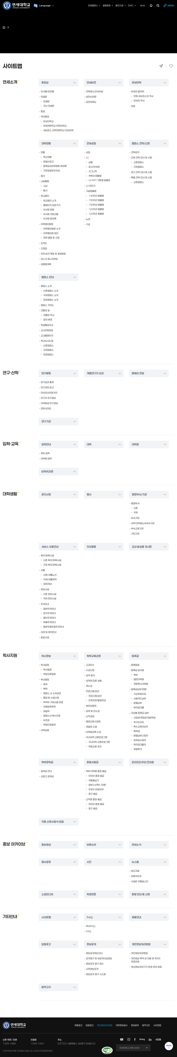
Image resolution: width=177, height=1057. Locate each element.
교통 (43, 570)
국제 (136, 512)
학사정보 (46, 656)
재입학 (46, 711)
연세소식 (137, 844)
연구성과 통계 (47, 382)
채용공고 (78, 1025)
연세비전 (92, 82)
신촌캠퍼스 (139, 162)
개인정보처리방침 (142, 944)
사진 (89, 862)
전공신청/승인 (92, 691)
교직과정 (90, 716)
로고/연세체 (94, 166)
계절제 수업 (91, 726)
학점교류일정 (49, 674)
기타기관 (135, 533)
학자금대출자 (140, 744)
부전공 (46, 720)
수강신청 (90, 670)
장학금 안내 (46, 771)
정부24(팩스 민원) (97, 784)
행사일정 (46, 862)
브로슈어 (92, 844)
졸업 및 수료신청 (51, 697)
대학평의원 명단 (50, 233)
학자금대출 (139, 707)
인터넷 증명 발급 (96, 775)
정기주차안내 (49, 613)
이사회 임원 (48, 209)
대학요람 (45, 730)
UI (87, 157)
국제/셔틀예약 (50, 579)
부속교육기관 (137, 528)
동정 (43, 111)
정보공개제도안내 (94, 953)
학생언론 (92, 894)
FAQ (90, 917)
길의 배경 (47, 319)
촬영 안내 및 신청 (141, 894)
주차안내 (45, 604)
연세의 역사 (139, 100)
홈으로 (4, 27)
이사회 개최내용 (50, 214)
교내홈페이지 (47, 335)
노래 (88, 219)
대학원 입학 (46, 458)
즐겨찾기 (171, 66)
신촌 (136, 508)
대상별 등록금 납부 (140, 712)
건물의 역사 (48, 315)
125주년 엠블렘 (96, 209)
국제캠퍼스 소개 (50, 295)
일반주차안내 (49, 608)
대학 (89, 444)
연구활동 (46, 373)
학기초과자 (139, 722)
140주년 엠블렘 (96, 195)
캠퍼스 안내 (47, 277)
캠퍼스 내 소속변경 (52, 693)
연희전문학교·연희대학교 (55, 125)
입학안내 (46, 444)
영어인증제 (91, 705)
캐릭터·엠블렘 (94, 175)
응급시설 (45, 637)
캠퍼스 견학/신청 (141, 143)
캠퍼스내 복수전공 (51, 715)
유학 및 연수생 (93, 711)
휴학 (45, 684)
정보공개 (92, 944)
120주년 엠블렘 (96, 213)
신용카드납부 (140, 698)
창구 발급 (92, 793)
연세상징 (92, 143)
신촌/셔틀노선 (50, 574)
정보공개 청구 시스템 (96, 974)
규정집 (44, 248)
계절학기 (138, 749)
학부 (136, 674)
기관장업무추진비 (51, 170)
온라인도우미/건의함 (143, 762)
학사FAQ (90, 926)
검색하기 (158, 6)
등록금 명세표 (137, 670)
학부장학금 (47, 762)
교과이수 (90, 664)
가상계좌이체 (140, 694)
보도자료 (135, 870)
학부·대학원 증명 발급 (96, 771)
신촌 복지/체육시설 (52, 560)
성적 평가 (90, 675)
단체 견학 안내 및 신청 (141, 157)
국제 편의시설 (49, 598)
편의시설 (45, 589)
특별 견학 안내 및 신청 (141, 177)
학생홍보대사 (47, 325)
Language (45, 6)
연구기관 (46, 421)
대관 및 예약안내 (48, 632)
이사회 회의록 (49, 218)
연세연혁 (137, 82)
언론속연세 (136, 876)
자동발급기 (93, 780)
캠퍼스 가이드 (47, 305)
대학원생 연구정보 (49, 403)
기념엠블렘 (91, 191)
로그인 (142, 6)
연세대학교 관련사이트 (129, 1047)
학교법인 (45, 195)
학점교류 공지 (94, 746)
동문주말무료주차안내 (53, 626)
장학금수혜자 (140, 740)
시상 (45, 186)
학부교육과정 (94, 656)
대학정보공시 (121, 1025)
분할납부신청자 (141, 735)
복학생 (137, 731)
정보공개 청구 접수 (95, 963)
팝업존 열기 (151, 6)
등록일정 (135, 664)
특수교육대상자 (141, 726)
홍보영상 (46, 844)
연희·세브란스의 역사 (143, 96)
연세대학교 (48, 121)
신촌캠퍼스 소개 (50, 290)
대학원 (135, 444)
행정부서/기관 (140, 494)
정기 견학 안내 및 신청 (141, 172)
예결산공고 (48, 161)
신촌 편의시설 (49, 594)
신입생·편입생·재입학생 (144, 717)
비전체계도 (91, 102)
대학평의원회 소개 (51, 228)
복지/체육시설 (47, 555)
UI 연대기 (90, 185)
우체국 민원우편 (96, 789)
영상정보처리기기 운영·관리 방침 (146, 966)
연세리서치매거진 (49, 392)
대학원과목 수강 (93, 732)
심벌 (90, 162)
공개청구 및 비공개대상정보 (99, 958)
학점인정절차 (49, 724)
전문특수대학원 (141, 683)
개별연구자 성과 (96, 373)
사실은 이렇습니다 (139, 881)
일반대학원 (139, 679)
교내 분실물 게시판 (142, 546)
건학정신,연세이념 (94, 91)
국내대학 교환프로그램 (96, 737)
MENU (171, 6)
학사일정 (45, 664)
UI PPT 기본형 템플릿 (99, 180)
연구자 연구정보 (48, 398)
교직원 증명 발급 (94, 799)
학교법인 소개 (49, 200)
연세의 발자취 (137, 91)
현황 (43, 152)
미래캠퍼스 (48, 354)
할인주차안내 (49, 617)
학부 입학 (45, 453)
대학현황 (46, 143)
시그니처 (92, 171)
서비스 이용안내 (50, 546)
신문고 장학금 (47, 776)
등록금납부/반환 (138, 689)
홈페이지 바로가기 (51, 205)
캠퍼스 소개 (46, 286)
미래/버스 (47, 583)
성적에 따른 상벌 (94, 680)
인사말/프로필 (47, 91)
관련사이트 (46, 408)
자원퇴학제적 (49, 706)
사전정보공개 (92, 969)
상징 (88, 152)
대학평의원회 (47, 224)
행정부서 (135, 503)
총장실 (45, 82)
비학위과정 (47, 471)
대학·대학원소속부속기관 (142, 523)
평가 (43, 176)
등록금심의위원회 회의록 (55, 166)
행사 (89, 494)
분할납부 (138, 703)
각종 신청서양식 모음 (53, 821)
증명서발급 (93, 762)
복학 (45, 688)
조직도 (44, 243)
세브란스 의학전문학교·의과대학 (58, 130)
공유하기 (161, 66)
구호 (88, 224)
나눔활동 (45, 181)
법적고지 (46, 987)
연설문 (44, 96)
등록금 (135, 656)
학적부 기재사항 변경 (53, 702)
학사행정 (45, 679)
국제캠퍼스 (139, 166)
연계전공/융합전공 (97, 700)
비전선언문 (91, 96)
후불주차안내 (49, 622)
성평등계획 (46, 264)
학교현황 (47, 157)
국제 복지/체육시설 (52, 564)
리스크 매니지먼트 (49, 259)
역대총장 (45, 116)
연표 (133, 106)
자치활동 (92, 546)
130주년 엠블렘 (96, 204)
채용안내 (137, 917)
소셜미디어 (47, 894)
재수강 (89, 686)
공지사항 (46, 494)
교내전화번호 (47, 330)
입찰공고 (46, 944)
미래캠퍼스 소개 (50, 299)
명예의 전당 (138, 373)
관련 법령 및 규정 (51, 237)
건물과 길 (45, 310)
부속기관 (135, 518)
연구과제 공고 (47, 387)
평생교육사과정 (93, 721)
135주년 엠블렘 (96, 200)
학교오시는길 (47, 340)
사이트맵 (46, 917)
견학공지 (135, 152)
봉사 (45, 190)
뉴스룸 (135, 862)
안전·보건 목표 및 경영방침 (53, 253)
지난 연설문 (48, 105)
